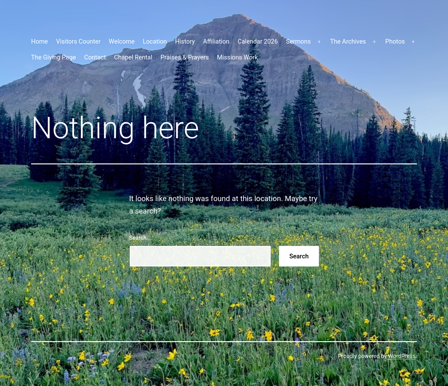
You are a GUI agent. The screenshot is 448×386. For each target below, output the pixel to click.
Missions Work (237, 57)
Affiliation (216, 41)
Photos (395, 41)
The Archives (348, 41)
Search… (140, 237)
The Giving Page (53, 57)
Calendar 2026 (258, 41)
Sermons (298, 41)
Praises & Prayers (185, 57)
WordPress (401, 356)
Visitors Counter (78, 41)
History (185, 41)
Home (39, 41)
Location (155, 41)
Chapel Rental (133, 57)
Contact (95, 57)
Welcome (122, 41)
